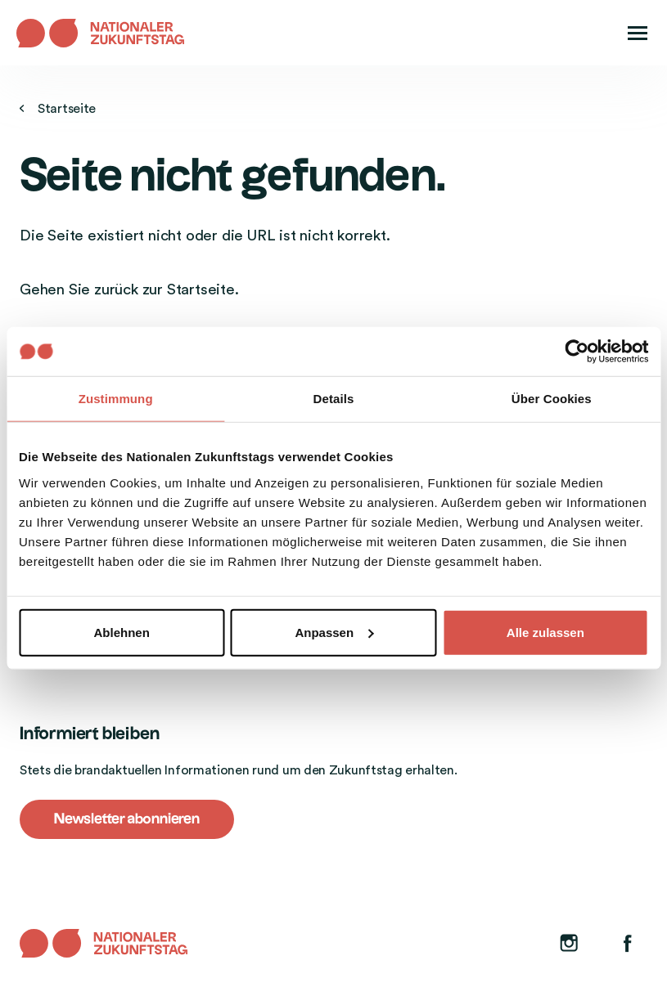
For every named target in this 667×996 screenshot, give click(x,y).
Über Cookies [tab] (552, 399)
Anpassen (334, 632)
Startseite (58, 108)
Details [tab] (333, 399)
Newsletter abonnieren (127, 819)
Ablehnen (122, 632)
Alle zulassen (545, 632)
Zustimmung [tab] (116, 399)
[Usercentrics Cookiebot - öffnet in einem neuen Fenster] (576, 351)
